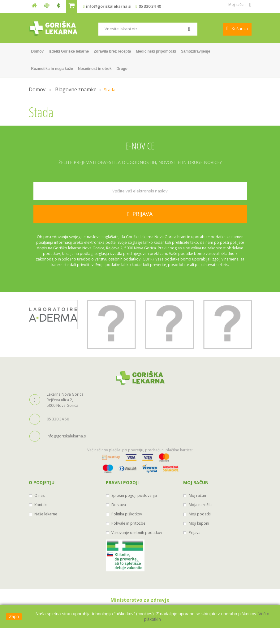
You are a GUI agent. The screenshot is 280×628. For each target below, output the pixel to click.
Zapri (14, 616)
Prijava (194, 532)
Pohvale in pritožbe (128, 523)
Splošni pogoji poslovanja (134, 495)
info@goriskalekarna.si (108, 6)
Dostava (118, 504)
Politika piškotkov (126, 514)
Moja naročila (201, 504)
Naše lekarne (45, 514)
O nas (39, 495)
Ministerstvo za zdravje (140, 599)
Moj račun (196, 482)
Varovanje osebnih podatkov (136, 532)
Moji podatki (200, 514)
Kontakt (41, 504)
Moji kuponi (199, 523)
